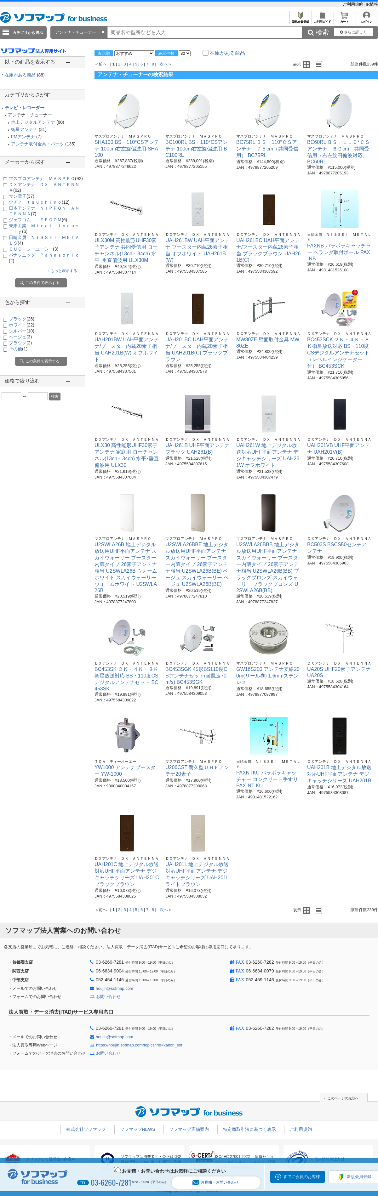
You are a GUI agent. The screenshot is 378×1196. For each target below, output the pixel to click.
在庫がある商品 (25, 74)
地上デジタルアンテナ (33, 122)
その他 (18, 348)
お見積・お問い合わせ (215, 1182)
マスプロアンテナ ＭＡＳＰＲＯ (46, 178)
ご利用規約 (353, 4)
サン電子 (21, 196)
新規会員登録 (300, 20)
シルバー (21, 330)
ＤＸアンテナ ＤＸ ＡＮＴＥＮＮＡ (126, 234)
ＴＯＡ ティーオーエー (115, 761)
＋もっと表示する (62, 271)
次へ (164, 64)
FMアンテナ (23, 136)
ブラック (21, 318)
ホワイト (21, 324)
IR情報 (372, 4)
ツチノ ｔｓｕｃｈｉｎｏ (39, 202)
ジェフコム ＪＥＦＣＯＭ (38, 219)
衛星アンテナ (24, 129)
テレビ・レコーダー (24, 107)
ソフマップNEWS (137, 1129)
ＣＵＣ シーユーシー (33, 249)
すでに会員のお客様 (301, 1176)
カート (344, 20)
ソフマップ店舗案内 (189, 1129)
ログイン (366, 20)
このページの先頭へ (343, 1098)
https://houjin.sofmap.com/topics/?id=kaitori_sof (139, 1045)
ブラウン (20, 342)
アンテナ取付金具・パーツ (37, 143)
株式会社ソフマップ (86, 1129)
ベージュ (20, 336)
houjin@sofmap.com (114, 988)
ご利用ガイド (322, 20)
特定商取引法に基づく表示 (249, 1129)
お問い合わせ (108, 996)
